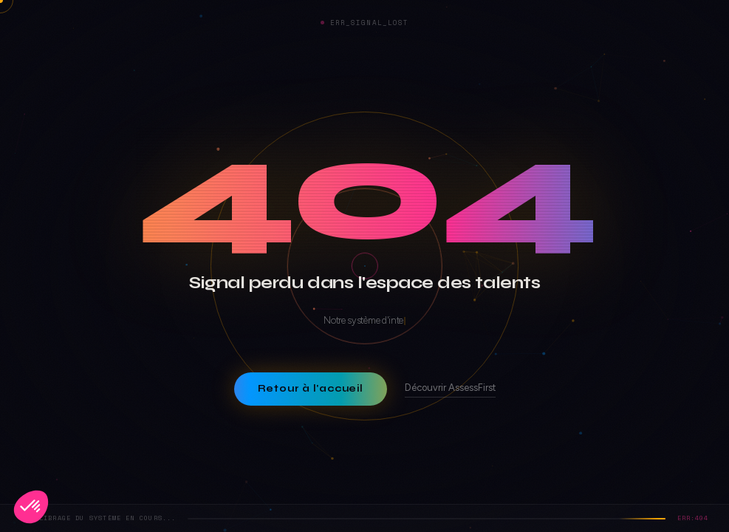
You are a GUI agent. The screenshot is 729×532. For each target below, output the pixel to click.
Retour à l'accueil (310, 389)
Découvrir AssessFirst (450, 387)
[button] (31, 507)
